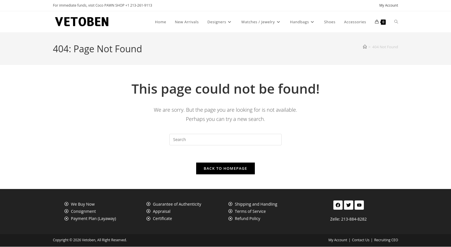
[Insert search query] (225, 139)
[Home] (365, 46)
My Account (388, 5)
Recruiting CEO (386, 240)
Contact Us (361, 240)
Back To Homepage (225, 168)
